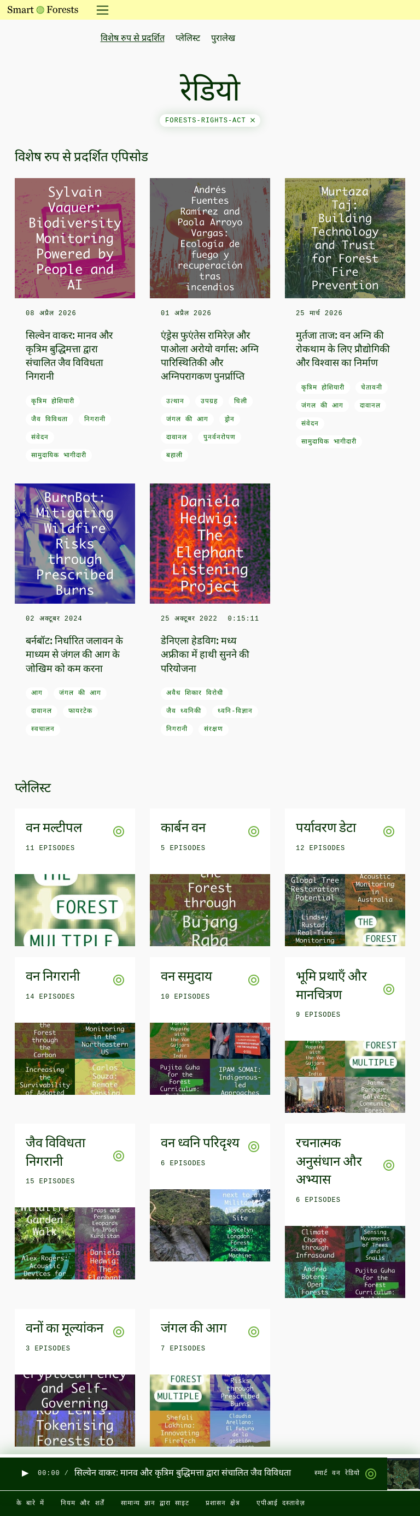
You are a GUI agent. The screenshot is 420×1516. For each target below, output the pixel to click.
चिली (240, 401)
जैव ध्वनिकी (183, 711)
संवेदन (40, 437)
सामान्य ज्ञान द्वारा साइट (155, 1503)
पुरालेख (223, 38)
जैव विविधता (49, 419)
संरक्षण (213, 729)
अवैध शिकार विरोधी (194, 693)
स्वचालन (43, 729)
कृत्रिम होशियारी (52, 401)
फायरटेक (80, 711)
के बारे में (30, 1503)
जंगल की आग (187, 419)
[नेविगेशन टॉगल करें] (99, 10)
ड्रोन (230, 419)
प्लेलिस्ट (188, 38)
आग (37, 693)
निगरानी (95, 419)
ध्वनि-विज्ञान (235, 711)
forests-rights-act (210, 121)
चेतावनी (371, 388)
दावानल (176, 437)
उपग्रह (209, 401)
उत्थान (175, 401)
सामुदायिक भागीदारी (58, 455)
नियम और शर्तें (82, 1503)
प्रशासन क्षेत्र (223, 1503)
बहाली (174, 455)
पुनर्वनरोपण (219, 437)
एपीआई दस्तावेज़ (280, 1503)
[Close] (252, 121)
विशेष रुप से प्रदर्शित (133, 38)
